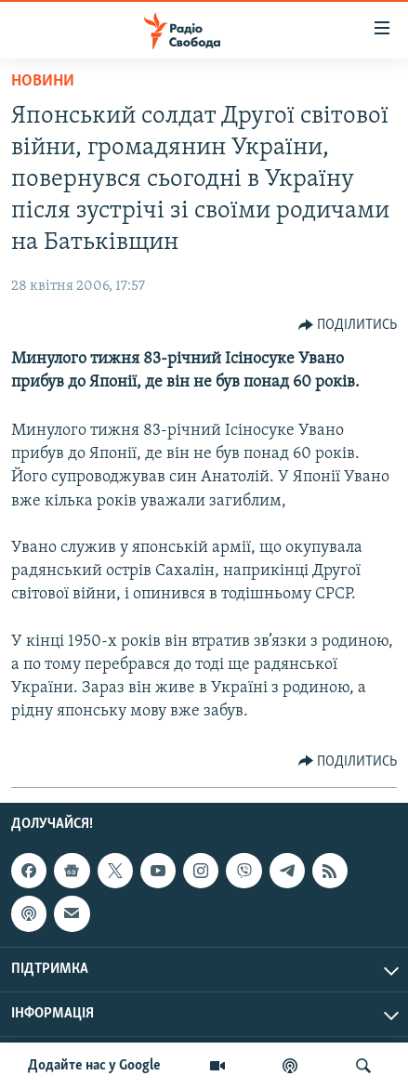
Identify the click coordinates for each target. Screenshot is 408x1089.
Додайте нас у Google (94, 1065)
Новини (42, 81)
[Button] (348, 325)
